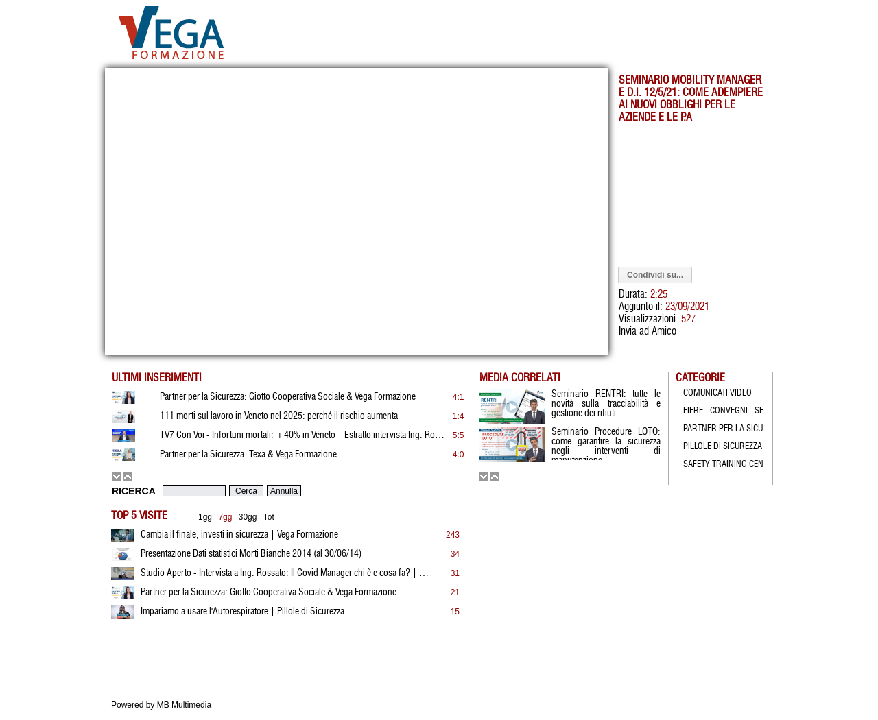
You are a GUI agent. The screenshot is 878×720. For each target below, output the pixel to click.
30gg (248, 517)
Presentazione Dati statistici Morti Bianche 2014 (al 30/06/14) (251, 554)
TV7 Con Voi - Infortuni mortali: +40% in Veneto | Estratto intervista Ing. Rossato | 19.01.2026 (304, 435)
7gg (225, 517)
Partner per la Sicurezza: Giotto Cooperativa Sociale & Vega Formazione (268, 592)
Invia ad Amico (647, 331)
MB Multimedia (184, 705)
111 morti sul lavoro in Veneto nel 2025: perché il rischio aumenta (279, 416)
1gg (205, 517)
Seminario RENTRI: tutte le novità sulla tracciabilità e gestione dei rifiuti (606, 403)
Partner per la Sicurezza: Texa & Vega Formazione (248, 454)
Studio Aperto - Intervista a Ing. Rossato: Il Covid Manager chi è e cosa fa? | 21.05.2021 (285, 573)
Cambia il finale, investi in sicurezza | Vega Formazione (239, 535)
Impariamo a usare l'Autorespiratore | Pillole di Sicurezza (242, 611)
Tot (268, 517)
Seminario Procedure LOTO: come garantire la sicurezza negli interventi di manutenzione (606, 443)
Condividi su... (655, 275)
